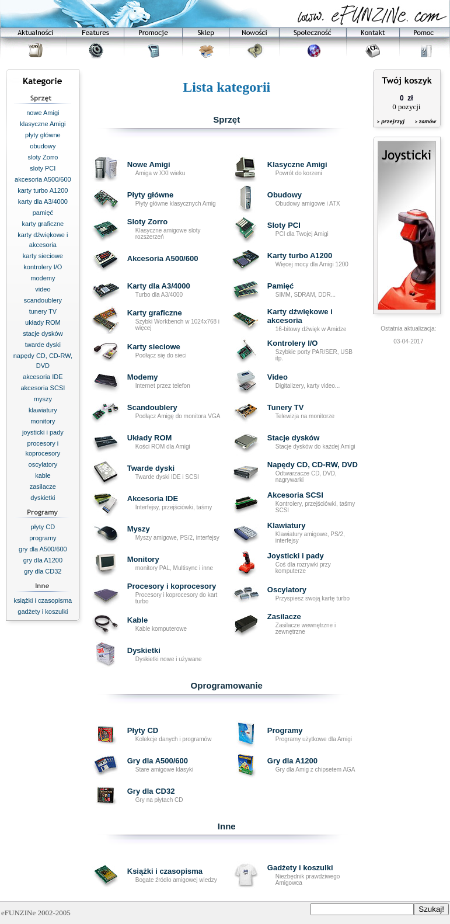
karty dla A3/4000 (43, 201)
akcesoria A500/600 (43, 179)
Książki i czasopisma (165, 871)
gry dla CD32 (42, 571)
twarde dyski (43, 344)
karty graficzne (43, 223)
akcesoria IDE (42, 376)
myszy (43, 398)
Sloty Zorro (147, 221)
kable (42, 475)
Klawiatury (286, 525)
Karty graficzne (154, 312)
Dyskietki (144, 650)
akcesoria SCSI (42, 387)
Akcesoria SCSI (295, 495)
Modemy (142, 377)
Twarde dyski (151, 468)
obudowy (42, 146)
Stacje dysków (293, 437)
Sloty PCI (284, 225)
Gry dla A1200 (292, 760)
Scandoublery (152, 407)
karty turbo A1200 (43, 190)
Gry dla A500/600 (157, 760)
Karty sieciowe (153, 346)
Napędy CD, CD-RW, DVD (312, 464)
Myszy (138, 528)
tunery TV (43, 311)
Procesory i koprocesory (171, 586)
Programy (285, 730)
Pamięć (280, 286)
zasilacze (43, 486)
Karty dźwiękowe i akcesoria (300, 316)
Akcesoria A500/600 (162, 258)
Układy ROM (149, 437)
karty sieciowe (43, 255)
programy (42, 537)
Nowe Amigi (148, 164)
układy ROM (43, 322)
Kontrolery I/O (292, 343)
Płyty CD (142, 730)
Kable (137, 620)
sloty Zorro (42, 157)
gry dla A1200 (42, 560)
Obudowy (284, 194)
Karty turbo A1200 (300, 255)
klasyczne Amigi (42, 123)
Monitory (143, 559)
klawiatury (43, 410)
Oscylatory (286, 589)
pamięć (43, 212)
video (42, 289)
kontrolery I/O (42, 266)
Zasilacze (284, 616)
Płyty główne (150, 194)
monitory (42, 421)
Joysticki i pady (295, 555)
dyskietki (42, 497)
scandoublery (43, 300)
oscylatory (43, 464)
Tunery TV (285, 407)
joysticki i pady (43, 432)
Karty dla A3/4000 (158, 286)
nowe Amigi (42, 112)
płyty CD (43, 526)
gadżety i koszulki (43, 611)
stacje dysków (42, 333)
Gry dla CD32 (151, 791)
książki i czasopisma (43, 600)
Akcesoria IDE (152, 498)
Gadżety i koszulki (300, 867)
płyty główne (43, 134)
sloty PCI (42, 168)
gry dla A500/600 (43, 549)
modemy (42, 278)
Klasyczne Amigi (297, 164)
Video (277, 377)
